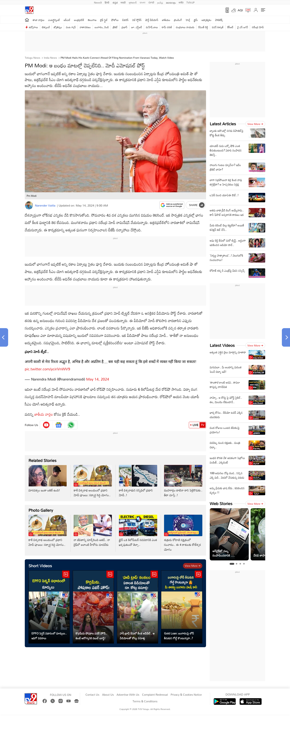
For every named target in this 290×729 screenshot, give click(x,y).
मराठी (123, 2)
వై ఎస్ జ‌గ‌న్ (242, 27)
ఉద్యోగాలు (33, 27)
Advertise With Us (128, 694)
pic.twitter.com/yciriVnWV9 (47, 365)
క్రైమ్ (196, 19)
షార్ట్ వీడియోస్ (151, 19)
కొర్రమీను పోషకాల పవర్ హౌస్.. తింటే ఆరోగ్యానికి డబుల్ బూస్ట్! (91, 632)
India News (50, 57)
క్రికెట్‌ (115, 27)
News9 (98, 2)
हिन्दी (107, 2)
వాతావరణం (85, 27)
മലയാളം (171, 2)
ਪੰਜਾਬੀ (151, 2)
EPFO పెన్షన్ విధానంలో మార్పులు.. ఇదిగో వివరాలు (49, 632)
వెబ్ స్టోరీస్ (137, 19)
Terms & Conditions (145, 701)
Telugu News (32, 57)
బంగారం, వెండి (102, 27)
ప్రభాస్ (124, 27)
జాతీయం (166, 19)
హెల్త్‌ (188, 19)
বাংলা (142, 2)
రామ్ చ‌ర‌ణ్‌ (167, 27)
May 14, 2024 (97, 375)
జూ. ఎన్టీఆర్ (136, 27)
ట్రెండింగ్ (178, 19)
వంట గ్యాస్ (71, 27)
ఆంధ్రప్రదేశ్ (79, 19)
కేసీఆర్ (230, 27)
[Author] (29, 205)
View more (192, 561)
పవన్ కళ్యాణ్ (217, 27)
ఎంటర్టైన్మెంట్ (54, 19)
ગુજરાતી (133, 2)
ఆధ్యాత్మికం (206, 19)
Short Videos (40, 562)
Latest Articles (223, 124)
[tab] (232, 564)
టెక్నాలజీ (46, 27)
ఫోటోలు (115, 19)
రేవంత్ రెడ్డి (203, 27)
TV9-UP (190, 2)
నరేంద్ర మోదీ (258, 27)
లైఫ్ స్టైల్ (104, 19)
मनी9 (181, 2)
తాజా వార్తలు (38, 19)
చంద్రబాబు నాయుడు (185, 27)
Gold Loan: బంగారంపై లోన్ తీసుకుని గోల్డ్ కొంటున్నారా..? (179, 632)
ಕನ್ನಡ (115, 2)
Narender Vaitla (45, 205)
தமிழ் (160, 2)
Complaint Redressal (155, 694)
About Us (108, 694)
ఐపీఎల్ (67, 19)
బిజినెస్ (125, 19)
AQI (240, 10)
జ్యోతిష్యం (58, 27)
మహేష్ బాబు (152, 27)
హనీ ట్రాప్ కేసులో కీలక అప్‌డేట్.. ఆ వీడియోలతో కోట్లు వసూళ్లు (137, 632)
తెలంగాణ (92, 19)
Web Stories (221, 503)
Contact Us (92, 694)
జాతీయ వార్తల (43, 410)
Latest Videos (222, 345)
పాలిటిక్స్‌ (219, 19)
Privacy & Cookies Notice (186, 694)
